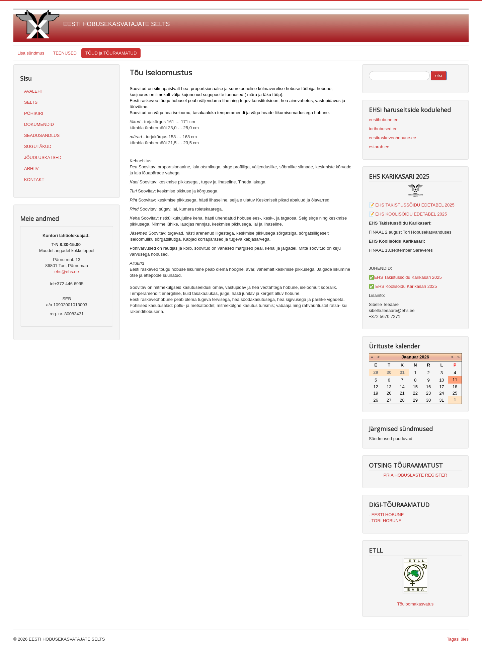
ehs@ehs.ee (67, 271)
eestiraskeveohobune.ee (392, 137)
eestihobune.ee (384, 119)
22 (415, 393)
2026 (424, 356)
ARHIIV (31, 168)
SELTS (30, 102)
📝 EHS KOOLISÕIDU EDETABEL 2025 (408, 214)
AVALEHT (33, 91)
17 (441, 386)
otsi (438, 75)
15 (415, 386)
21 (402, 393)
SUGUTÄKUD (38, 146)
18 (455, 386)
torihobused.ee (383, 128)
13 (389, 386)
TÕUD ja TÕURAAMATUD (111, 53)
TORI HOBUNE (386, 520)
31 (441, 400)
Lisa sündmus (30, 53)
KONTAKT (34, 179)
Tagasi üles (458, 639)
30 (428, 400)
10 (441, 380)
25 (455, 393)
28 (402, 400)
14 (402, 386)
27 (389, 400)
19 (375, 393)
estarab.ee (379, 146)
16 (428, 386)
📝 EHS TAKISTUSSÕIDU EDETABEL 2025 (412, 205)
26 (375, 400)
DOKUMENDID (39, 124)
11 (455, 379)
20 (389, 393)
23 (428, 393)
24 (441, 393)
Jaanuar (410, 356)
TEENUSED (65, 53)
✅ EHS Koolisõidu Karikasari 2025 (403, 286)
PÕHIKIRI (33, 113)
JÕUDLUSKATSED (43, 157)
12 (375, 386)
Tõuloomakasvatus (415, 603)
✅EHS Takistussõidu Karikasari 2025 (405, 277)
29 (415, 400)
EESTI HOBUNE (388, 514)
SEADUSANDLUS (42, 135)
